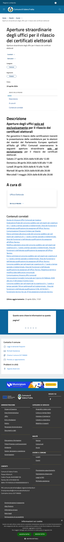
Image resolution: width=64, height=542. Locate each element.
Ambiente (8, 447)
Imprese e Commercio (43, 416)
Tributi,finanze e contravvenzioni (16, 444)
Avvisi (18, 18)
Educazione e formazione (13, 440)
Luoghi (38, 457)
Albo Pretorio (9, 506)
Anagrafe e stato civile (43, 409)
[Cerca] (60, 9)
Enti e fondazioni (10, 420)
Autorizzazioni (9, 454)
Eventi (38, 460)
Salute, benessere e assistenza (15, 451)
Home (4, 18)
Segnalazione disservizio (44, 474)
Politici (7, 423)
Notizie (38, 440)
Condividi (11, 54)
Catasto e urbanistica (43, 420)
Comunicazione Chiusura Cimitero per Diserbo (24, 231)
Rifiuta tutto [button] (40, 534)
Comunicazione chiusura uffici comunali (21, 275)
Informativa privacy (11, 510)
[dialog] (32, 530)
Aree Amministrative (12, 413)
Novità (11, 18)
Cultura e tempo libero (43, 413)
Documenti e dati (10, 430)
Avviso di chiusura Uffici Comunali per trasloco (24, 220)
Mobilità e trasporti (42, 423)
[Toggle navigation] (4, 9)
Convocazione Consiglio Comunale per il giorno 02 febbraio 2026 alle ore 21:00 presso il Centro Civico (31, 279)
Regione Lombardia (9, 3)
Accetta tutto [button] (24, 534)
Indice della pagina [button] (15, 92)
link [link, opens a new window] (51, 530)
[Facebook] (50, 399)
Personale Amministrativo (13, 427)
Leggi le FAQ (40, 477)
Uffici (6, 416)
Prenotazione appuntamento (45, 470)
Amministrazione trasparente (14, 503)
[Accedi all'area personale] (55, 3)
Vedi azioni (11, 59)
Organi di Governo (11, 409)
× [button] (62, 520)
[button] (32, 539)
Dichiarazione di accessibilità (14, 517)
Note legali (8, 513)
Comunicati (39, 444)
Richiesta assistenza (42, 481)
